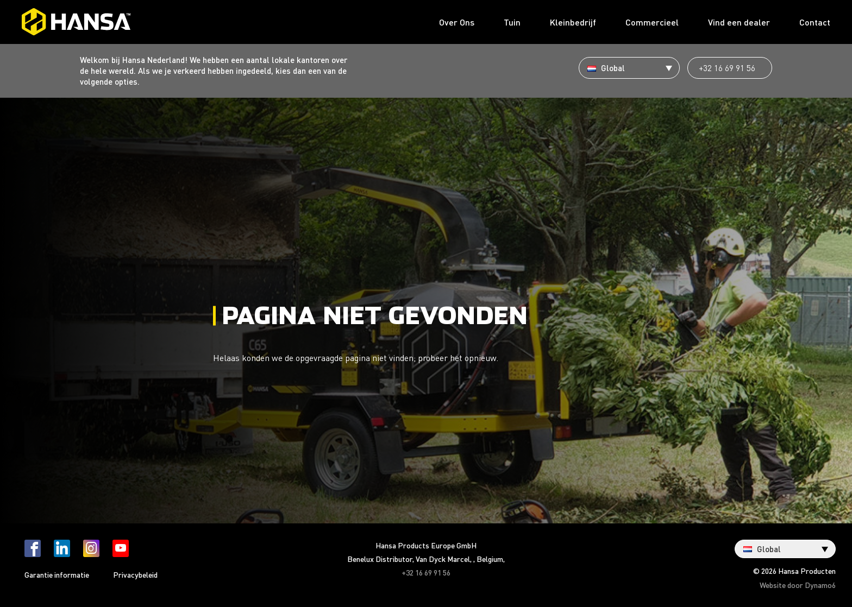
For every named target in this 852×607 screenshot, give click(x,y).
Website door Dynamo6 (798, 585)
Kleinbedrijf (573, 22)
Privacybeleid (135, 574)
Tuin (512, 22)
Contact (814, 22)
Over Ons (456, 22)
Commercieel (652, 22)
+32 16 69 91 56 (727, 67)
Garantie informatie (56, 574)
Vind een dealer (739, 22)
